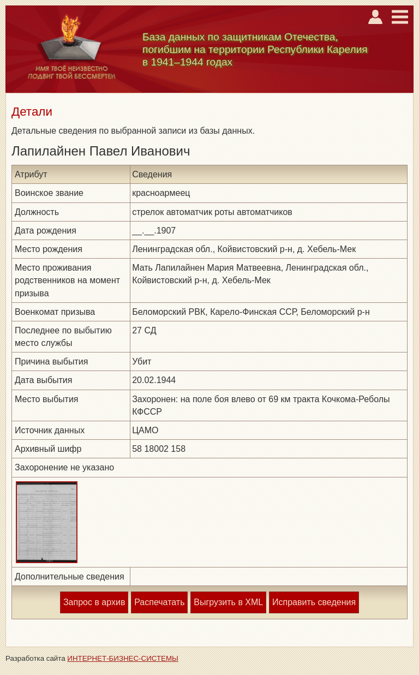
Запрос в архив (94, 602)
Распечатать (159, 602)
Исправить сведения (314, 602)
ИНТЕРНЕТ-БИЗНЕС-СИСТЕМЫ (122, 658)
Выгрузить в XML (228, 602)
